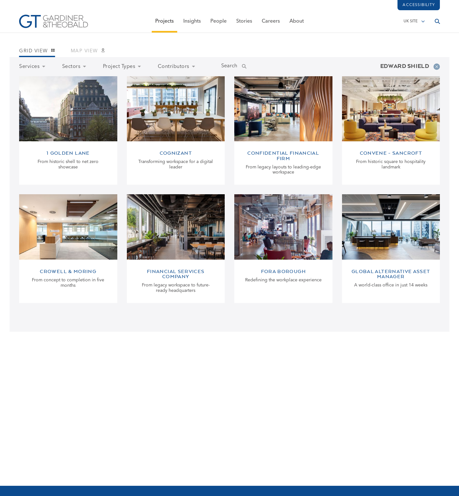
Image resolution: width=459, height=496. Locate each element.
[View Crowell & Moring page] (68, 248)
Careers (271, 24)
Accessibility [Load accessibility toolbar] (419, 5)
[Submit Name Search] (250, 66)
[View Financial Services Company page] (176, 248)
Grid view (37, 51)
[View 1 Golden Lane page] (68, 130)
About (296, 24)
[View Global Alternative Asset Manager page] (391, 248)
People (218, 24)
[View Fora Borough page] (283, 248)
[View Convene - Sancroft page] (391, 130)
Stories (244, 24)
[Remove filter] (436, 66)
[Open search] (437, 24)
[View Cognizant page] (176, 130)
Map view (88, 51)
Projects (164, 24)
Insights (192, 24)
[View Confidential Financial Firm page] (283, 130)
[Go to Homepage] (53, 24)
